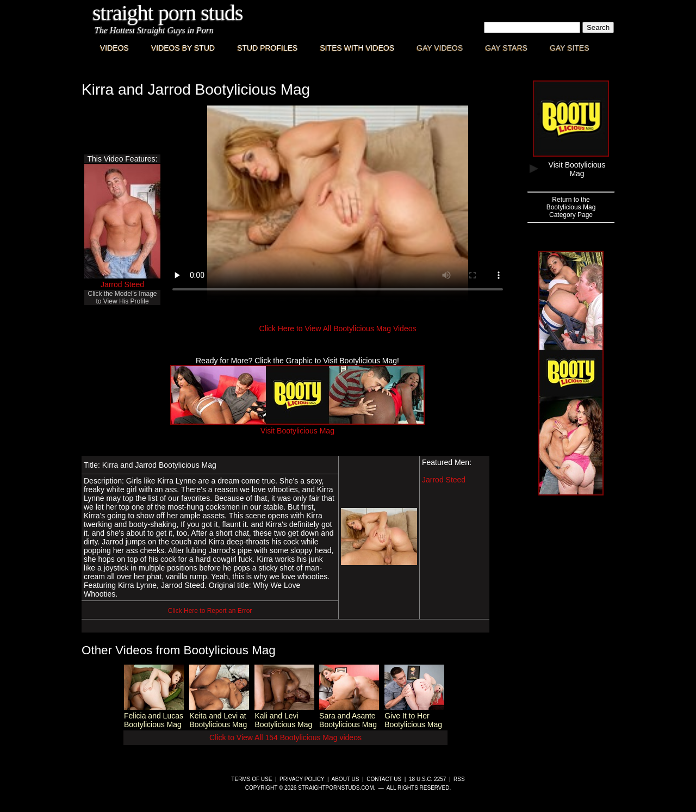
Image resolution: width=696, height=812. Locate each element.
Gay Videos (440, 48)
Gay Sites (569, 48)
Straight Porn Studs (167, 13)
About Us (345, 779)
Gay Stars (506, 48)
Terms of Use (251, 779)
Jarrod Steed (122, 284)
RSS (459, 779)
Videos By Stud (183, 48)
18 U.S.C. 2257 (427, 779)
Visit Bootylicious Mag (297, 426)
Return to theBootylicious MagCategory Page (571, 207)
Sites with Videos (357, 48)
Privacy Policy (301, 779)
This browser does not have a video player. (338, 203)
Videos (114, 48)
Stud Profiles (267, 48)
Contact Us (383, 779)
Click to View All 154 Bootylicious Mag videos (285, 737)
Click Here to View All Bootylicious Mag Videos (338, 328)
